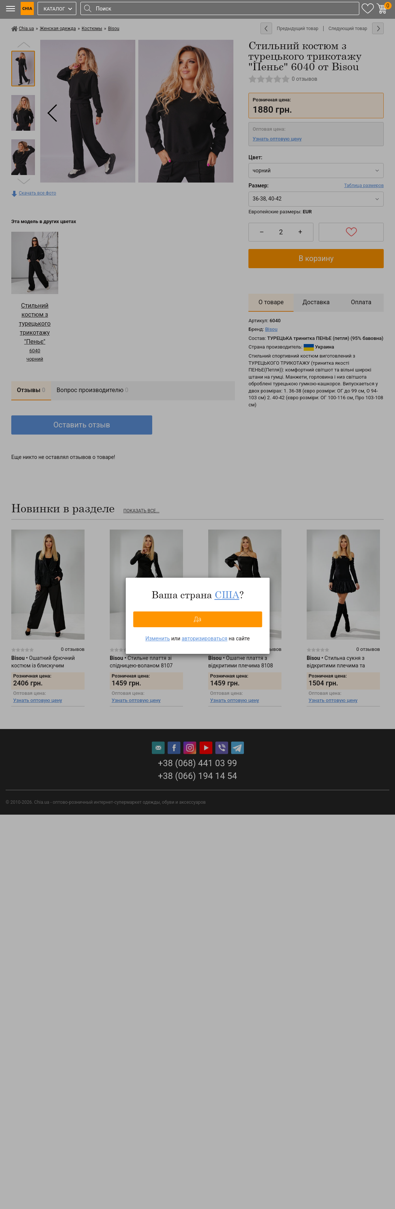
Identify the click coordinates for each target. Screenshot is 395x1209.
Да (197, 619)
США (227, 595)
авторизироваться (204, 638)
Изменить (157, 638)
